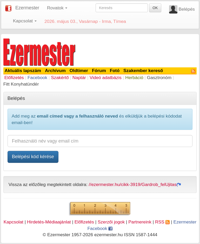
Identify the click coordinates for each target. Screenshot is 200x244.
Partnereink (139, 221)
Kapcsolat (13, 221)
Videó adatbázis (106, 77)
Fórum (99, 70)
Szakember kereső (143, 70)
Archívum (55, 70)
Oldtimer (79, 70)
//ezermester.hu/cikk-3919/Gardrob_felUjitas (135, 184)
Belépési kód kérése (33, 156)
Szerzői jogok (111, 221)
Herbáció (134, 77)
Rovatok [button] (57, 7)
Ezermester (27, 7)
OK (155, 8)
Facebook (37, 77)
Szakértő (60, 77)
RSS (162, 221)
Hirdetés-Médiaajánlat (49, 221)
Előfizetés (14, 77)
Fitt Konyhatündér (21, 84)
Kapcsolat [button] (25, 20)
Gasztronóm (159, 77)
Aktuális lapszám (23, 70)
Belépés (186, 9)
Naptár (79, 77)
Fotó (115, 70)
